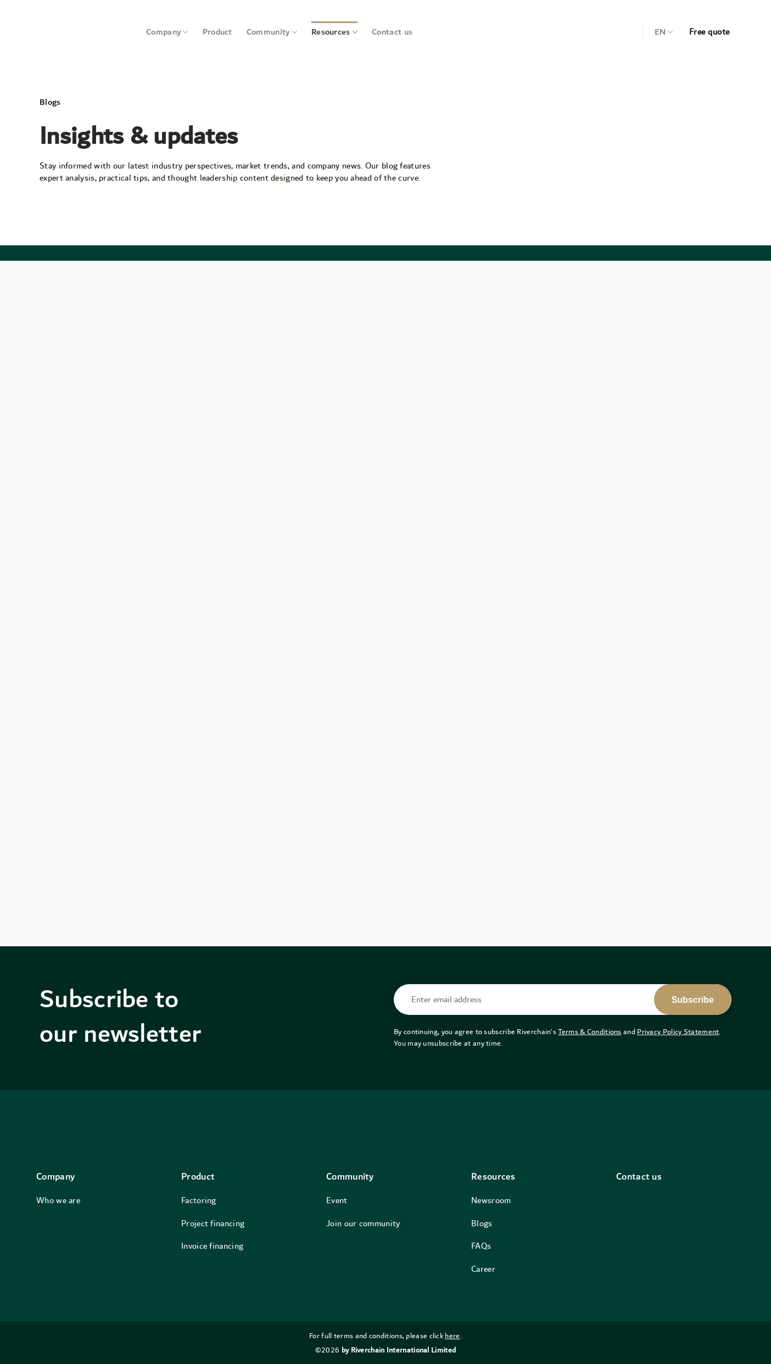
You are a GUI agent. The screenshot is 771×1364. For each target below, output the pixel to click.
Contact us (392, 32)
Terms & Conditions (589, 1032)
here (452, 1336)
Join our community (363, 1223)
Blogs (482, 1223)
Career (483, 1269)
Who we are (58, 1200)
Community (272, 32)
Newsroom (491, 1200)
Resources (334, 32)
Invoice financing (212, 1246)
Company (167, 32)
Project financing (212, 1223)
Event (337, 1200)
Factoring (198, 1200)
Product (217, 32)
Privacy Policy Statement (678, 1032)
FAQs (481, 1246)
